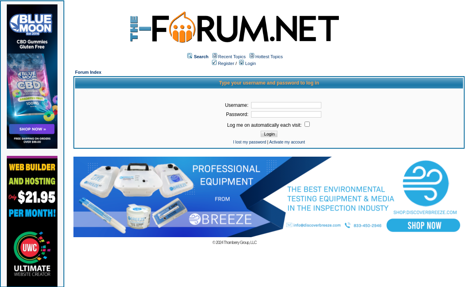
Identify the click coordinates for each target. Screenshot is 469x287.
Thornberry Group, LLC (240, 242)
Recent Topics (232, 56)
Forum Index (88, 72)
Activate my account (287, 142)
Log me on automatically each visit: (268, 125)
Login (247, 63)
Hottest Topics (269, 56)
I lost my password (249, 142)
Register (223, 63)
